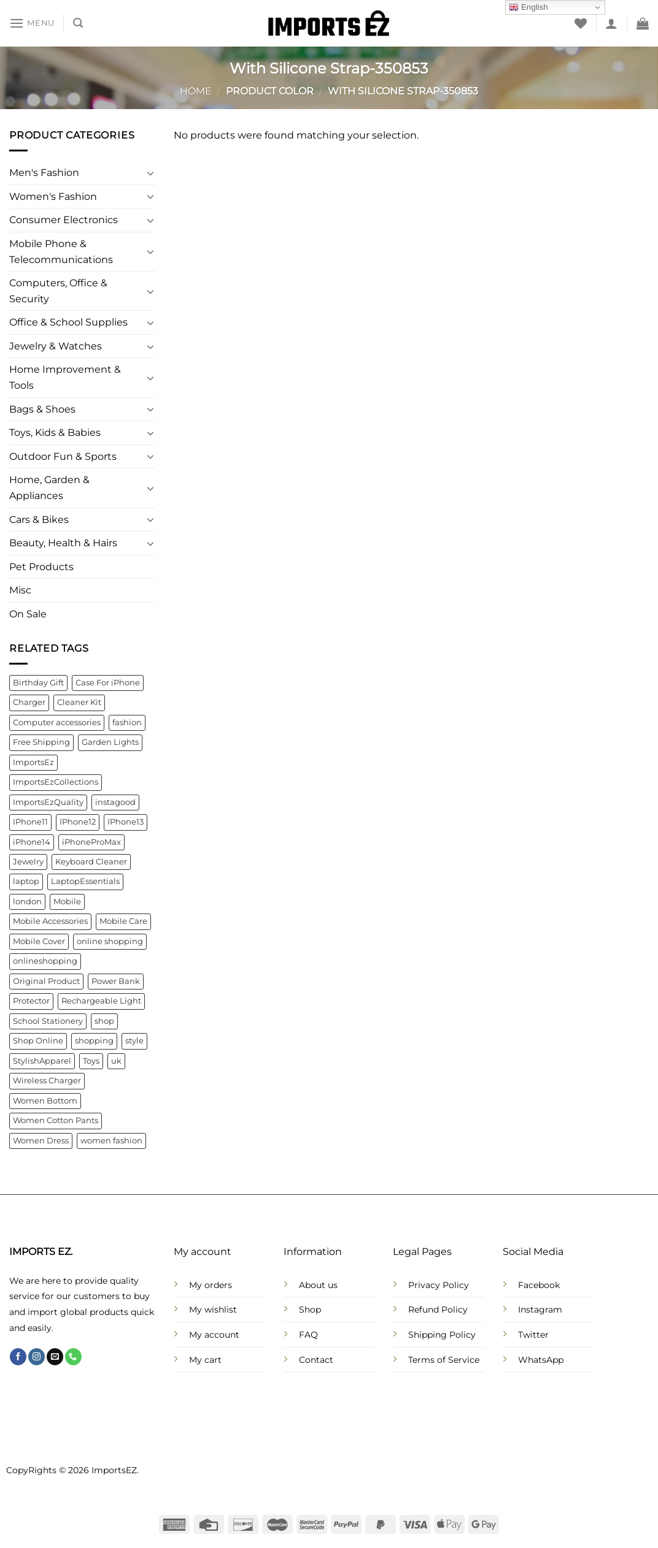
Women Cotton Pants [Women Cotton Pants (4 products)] (55, 1120)
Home (196, 91)
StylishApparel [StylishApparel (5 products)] (42, 1061)
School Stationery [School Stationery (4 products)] (48, 1021)
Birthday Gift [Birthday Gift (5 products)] (38, 682)
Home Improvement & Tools (65, 378)
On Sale (28, 614)
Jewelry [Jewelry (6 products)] (28, 861)
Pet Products (41, 567)
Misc (20, 591)
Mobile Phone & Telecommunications (61, 251)
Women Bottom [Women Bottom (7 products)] (45, 1100)
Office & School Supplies (68, 323)
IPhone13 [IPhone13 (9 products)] (125, 821)
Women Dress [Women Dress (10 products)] (41, 1140)
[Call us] (73, 1356)
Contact (316, 1359)
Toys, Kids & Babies (55, 433)
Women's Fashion (53, 196)
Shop (310, 1309)
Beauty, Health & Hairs (63, 543)
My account (214, 1334)
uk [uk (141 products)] (116, 1061)
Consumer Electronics (63, 220)
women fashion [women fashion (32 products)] (111, 1140)
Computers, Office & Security (58, 291)
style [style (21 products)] (134, 1041)
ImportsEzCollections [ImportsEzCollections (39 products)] (55, 782)
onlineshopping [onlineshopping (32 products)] (45, 961)
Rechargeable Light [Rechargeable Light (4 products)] (101, 1001)
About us (318, 1285)
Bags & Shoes (42, 409)
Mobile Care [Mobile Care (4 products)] (123, 921)
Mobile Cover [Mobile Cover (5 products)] (39, 941)
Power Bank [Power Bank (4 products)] (115, 981)
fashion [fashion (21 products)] (127, 722)
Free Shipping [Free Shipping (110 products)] (41, 742)
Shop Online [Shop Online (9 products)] (38, 1041)
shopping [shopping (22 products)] (94, 1041)
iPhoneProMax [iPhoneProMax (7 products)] (91, 842)
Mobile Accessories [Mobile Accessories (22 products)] (50, 921)
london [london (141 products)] (27, 901)
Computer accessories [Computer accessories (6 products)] (57, 722)
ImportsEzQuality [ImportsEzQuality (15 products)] (48, 802)
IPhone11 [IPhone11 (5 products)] (30, 821)
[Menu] (32, 23)
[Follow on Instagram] (36, 1356)
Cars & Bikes (39, 519)
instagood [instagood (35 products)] (115, 802)
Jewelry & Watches (55, 346)
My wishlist (213, 1309)
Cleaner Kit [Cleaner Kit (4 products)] (79, 702)
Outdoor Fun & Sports (63, 456)
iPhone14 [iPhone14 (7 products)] (31, 842)
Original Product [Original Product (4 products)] (46, 981)
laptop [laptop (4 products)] (26, 881)
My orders (210, 1285)
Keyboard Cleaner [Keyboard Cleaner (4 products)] (91, 861)
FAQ (308, 1334)
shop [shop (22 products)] (104, 1021)
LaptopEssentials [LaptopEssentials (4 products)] (85, 881)
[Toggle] (150, 173)
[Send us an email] (55, 1356)
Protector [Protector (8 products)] (31, 1001)
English (528, 7)
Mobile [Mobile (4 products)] (67, 901)
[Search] (78, 23)
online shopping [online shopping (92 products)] (110, 941)
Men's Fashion (44, 173)
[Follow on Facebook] (18, 1356)
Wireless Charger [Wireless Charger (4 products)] (47, 1081)
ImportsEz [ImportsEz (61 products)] (33, 762)
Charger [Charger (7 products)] (29, 702)
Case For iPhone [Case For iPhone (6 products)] (107, 682)
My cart (205, 1359)
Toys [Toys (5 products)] (91, 1061)
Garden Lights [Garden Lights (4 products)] (110, 742)
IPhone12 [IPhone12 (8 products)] (78, 821)
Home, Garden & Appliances (49, 488)
